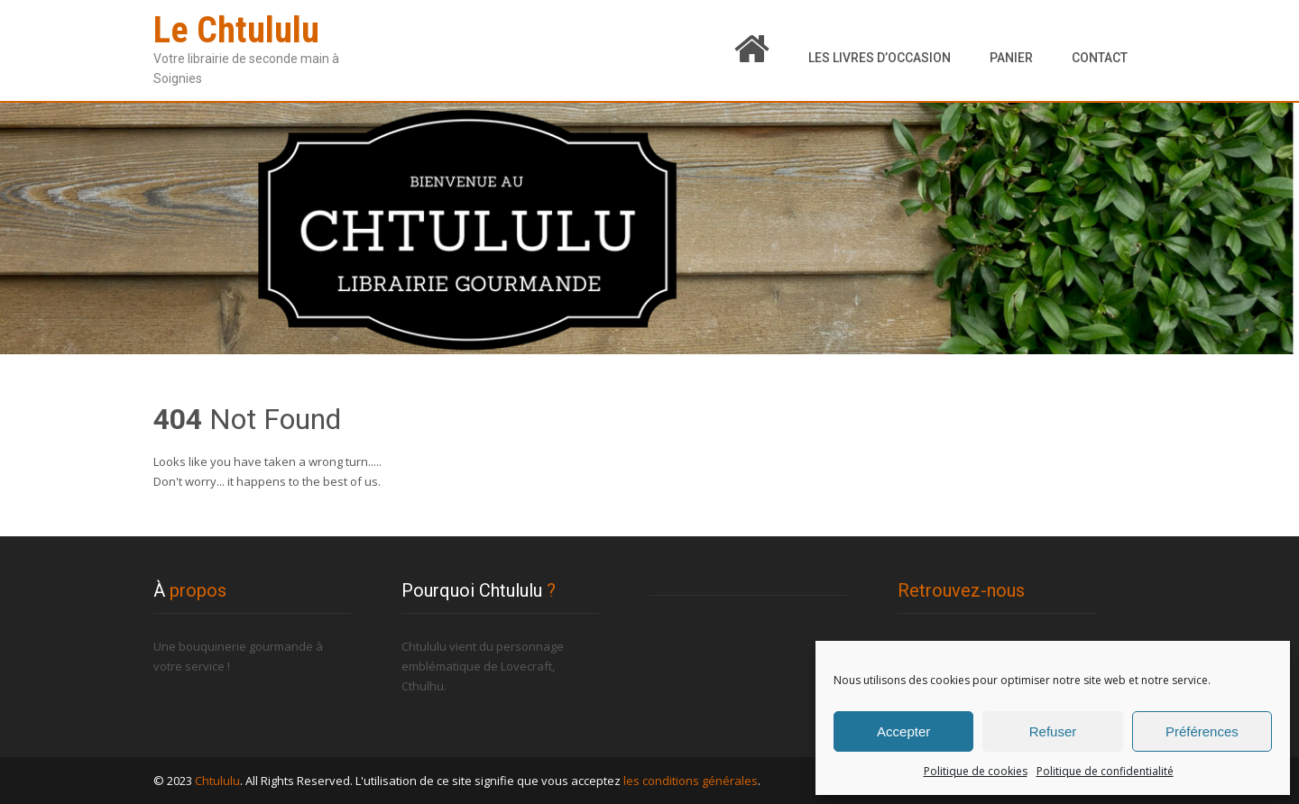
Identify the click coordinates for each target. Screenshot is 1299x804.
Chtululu (217, 780)
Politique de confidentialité (1105, 771)
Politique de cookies (975, 771)
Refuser (1053, 731)
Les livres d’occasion (879, 57)
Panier (1011, 57)
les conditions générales (690, 780)
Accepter (903, 731)
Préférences (1202, 731)
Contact (1100, 57)
